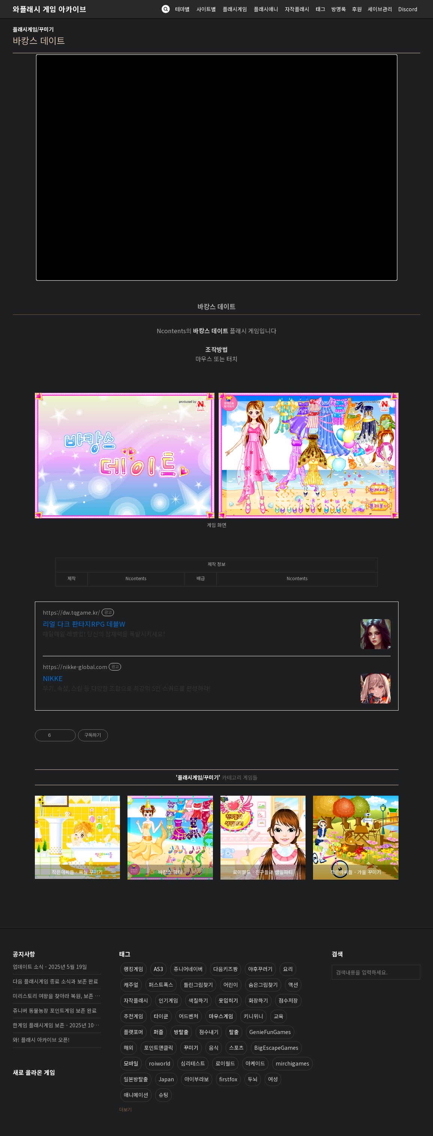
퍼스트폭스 (161, 984)
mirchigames (292, 1063)
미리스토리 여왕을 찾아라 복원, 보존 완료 (57, 996)
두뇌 (253, 1079)
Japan (166, 1079)
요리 (288, 969)
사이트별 (206, 9)
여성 (273, 1079)
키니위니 (253, 1016)
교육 (278, 1016)
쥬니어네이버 (188, 969)
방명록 (338, 9)
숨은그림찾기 (263, 984)
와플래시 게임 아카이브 (49, 9)
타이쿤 (161, 1016)
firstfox (228, 1079)
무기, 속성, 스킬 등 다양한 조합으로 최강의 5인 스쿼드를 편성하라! (127, 688)
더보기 (125, 1109)
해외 (128, 1047)
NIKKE (53, 678)
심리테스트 (193, 1063)
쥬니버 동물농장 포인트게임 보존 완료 (55, 1010)
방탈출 (181, 1032)
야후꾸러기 (260, 969)
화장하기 (258, 1000)
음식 (214, 1047)
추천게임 (133, 1016)
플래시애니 (266, 9)
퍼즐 (158, 1032)
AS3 (158, 969)
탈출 (234, 1032)
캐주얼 (131, 984)
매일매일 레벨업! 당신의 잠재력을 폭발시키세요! (104, 633)
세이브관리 (380, 9)
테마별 (182, 9)
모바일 (131, 1063)
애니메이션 (136, 1095)
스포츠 (236, 1047)
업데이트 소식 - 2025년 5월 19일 (50, 966)
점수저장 (288, 1000)
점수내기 (209, 1032)
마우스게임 (221, 1016)
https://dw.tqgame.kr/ (71, 612)
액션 (293, 984)
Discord (407, 9)
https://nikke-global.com (75, 667)
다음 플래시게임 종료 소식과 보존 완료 (55, 981)
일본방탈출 (136, 1079)
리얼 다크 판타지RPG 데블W (84, 623)
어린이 (230, 984)
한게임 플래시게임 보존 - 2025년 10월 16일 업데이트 (57, 1025)
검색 (413, 972)
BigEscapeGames (276, 1047)
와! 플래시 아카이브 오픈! (41, 1039)
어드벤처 (188, 1016)
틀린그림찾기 (198, 984)
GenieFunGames (270, 1032)
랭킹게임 (133, 969)
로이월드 (225, 1063)
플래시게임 (235, 9)
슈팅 (163, 1095)
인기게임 (168, 1000)
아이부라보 (196, 1079)
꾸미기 (191, 1047)
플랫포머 (133, 1032)
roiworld (159, 1063)
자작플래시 (297, 9)
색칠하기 (198, 1000)
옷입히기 (228, 1000)
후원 (357, 9)
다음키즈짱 (225, 969)
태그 (320, 9)
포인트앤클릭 (158, 1047)
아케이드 (255, 1063)
